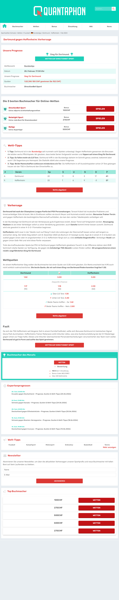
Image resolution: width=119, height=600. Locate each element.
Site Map (87, 553)
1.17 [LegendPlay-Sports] (25, 286)
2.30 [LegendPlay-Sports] (93, 286)
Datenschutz (61, 553)
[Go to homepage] (5, 27)
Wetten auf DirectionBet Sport (59, 59)
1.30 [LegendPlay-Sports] (67, 294)
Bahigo (12, 127)
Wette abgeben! (59, 190)
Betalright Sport (16, 117)
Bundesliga (29, 66)
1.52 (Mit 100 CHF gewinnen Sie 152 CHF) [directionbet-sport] (42, 81)
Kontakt (75, 553)
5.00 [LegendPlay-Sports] (59, 277)
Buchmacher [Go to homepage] (17, 26)
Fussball (12, 445)
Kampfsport (31, 445)
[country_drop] (61, 559)
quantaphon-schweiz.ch (47, 553)
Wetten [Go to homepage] (36, 26)
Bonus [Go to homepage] (54, 26)
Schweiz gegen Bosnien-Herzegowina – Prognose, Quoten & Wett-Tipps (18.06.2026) (45, 420)
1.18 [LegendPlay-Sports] (59, 286)
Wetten (61, 362)
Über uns (69, 553)
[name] (59, 470)
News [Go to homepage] (109, 26)
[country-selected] (59, 559)
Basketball (88, 445)
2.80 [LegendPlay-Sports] (72, 306)
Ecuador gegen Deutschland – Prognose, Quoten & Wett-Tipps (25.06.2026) (41, 394)
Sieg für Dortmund (32, 76)
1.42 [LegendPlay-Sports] (71, 302)
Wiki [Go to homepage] (91, 26)
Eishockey (69, 445)
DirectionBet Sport (17, 108)
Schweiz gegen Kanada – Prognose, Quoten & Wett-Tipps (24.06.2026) (39, 403)
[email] (59, 475)
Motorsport (50, 445)
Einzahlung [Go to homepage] (72, 26)
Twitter (80, 553)
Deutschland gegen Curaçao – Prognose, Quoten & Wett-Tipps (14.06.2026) (41, 429)
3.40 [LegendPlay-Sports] (67, 298)
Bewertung (60, 366)
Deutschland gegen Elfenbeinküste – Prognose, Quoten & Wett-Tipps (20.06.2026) (44, 411)
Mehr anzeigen (109, 447)
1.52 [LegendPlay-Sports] (25, 277)
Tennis (107, 445)
